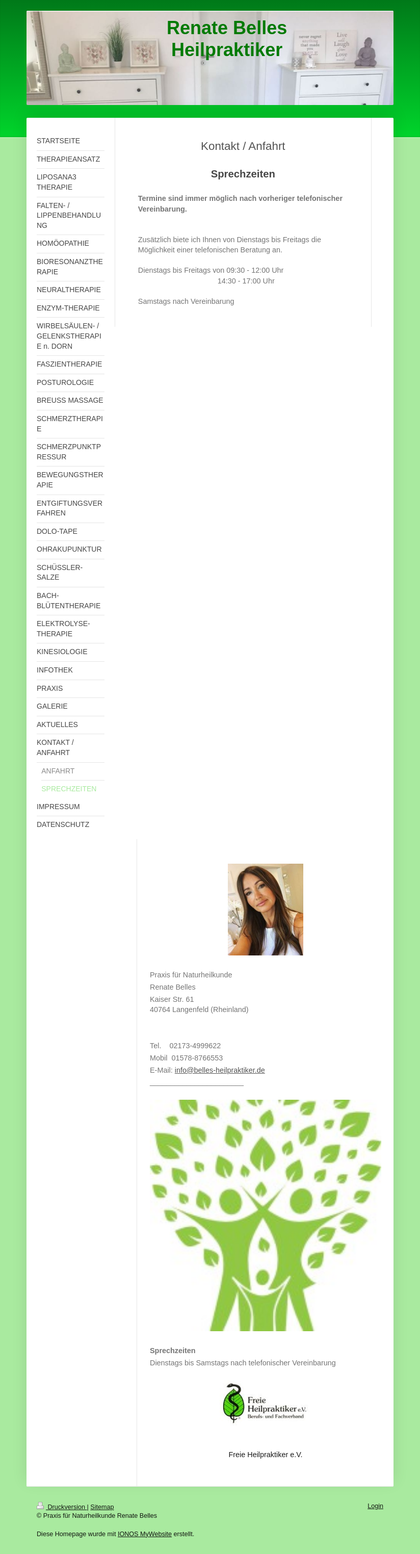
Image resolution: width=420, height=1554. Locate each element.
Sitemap (102, 1507)
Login (375, 1506)
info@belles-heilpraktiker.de (220, 1070)
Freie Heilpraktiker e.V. (265, 1455)
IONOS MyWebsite (145, 1534)
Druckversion (62, 1507)
